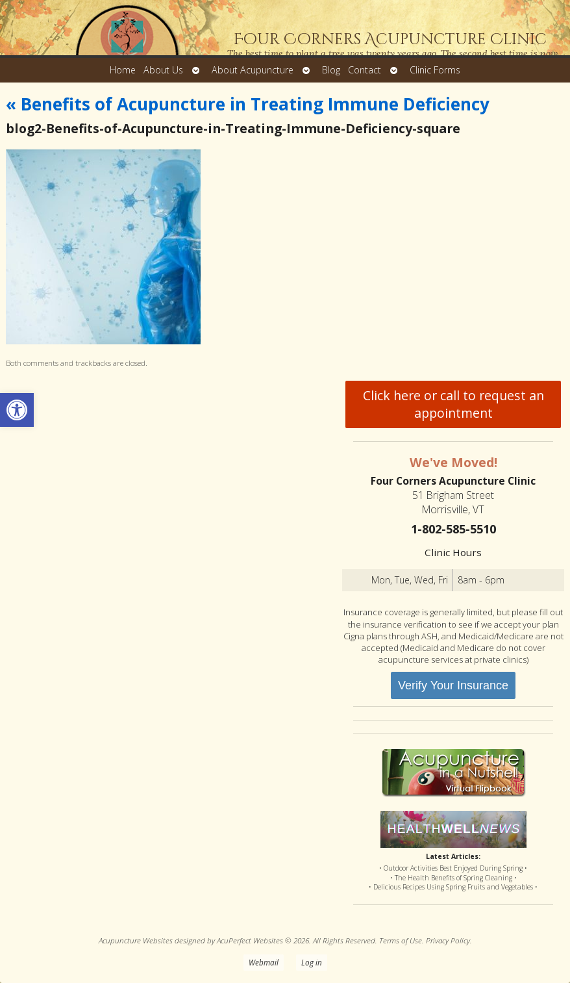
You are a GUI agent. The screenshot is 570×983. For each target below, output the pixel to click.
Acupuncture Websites (136, 940)
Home (123, 70)
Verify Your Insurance (453, 685)
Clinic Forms (435, 70)
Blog (331, 70)
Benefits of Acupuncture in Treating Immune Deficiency (247, 104)
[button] (17, 410)
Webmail (264, 962)
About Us (163, 70)
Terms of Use (400, 940)
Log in (311, 962)
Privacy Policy (448, 940)
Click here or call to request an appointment (453, 404)
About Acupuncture (252, 70)
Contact (364, 70)
